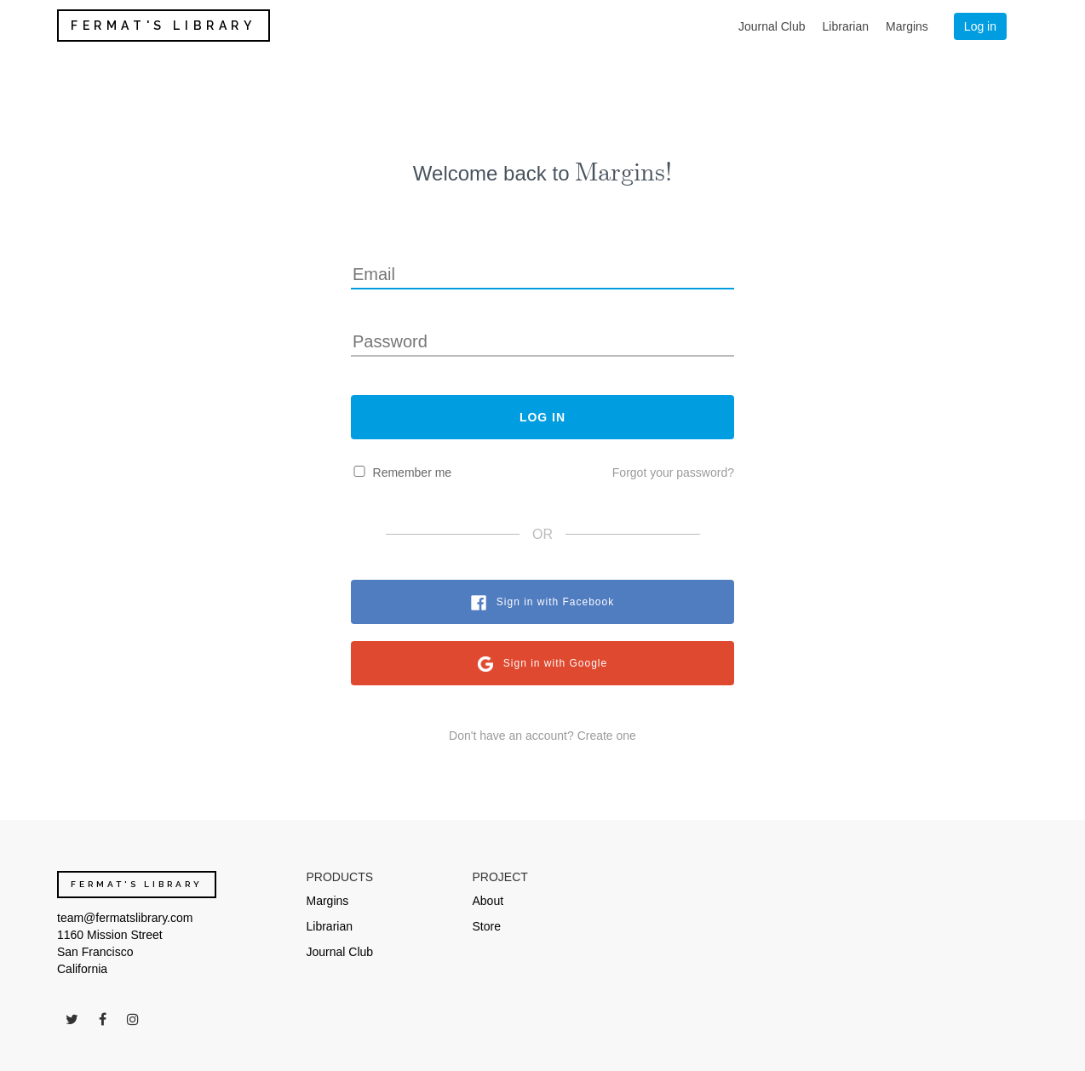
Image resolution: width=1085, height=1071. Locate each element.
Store (487, 926)
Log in (980, 26)
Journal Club (772, 26)
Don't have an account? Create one (542, 735)
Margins (907, 26)
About (488, 901)
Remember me (412, 472)
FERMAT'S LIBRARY (163, 25)
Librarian (846, 26)
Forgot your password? (673, 472)
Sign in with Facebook (555, 602)
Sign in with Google (555, 663)
